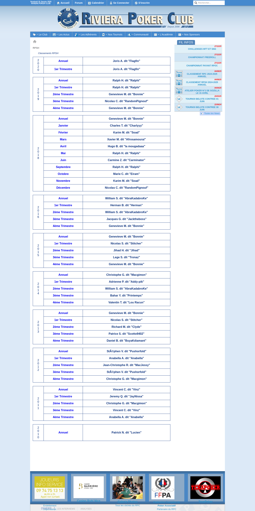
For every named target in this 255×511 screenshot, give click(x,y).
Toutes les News (210, 113)
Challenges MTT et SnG (202, 49)
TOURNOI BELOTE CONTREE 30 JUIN (202, 108)
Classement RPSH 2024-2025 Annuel (202, 83)
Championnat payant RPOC (202, 65)
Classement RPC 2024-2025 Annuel (202, 75)
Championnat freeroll (202, 57)
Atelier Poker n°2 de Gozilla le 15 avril (202, 91)
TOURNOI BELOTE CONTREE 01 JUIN (202, 100)
